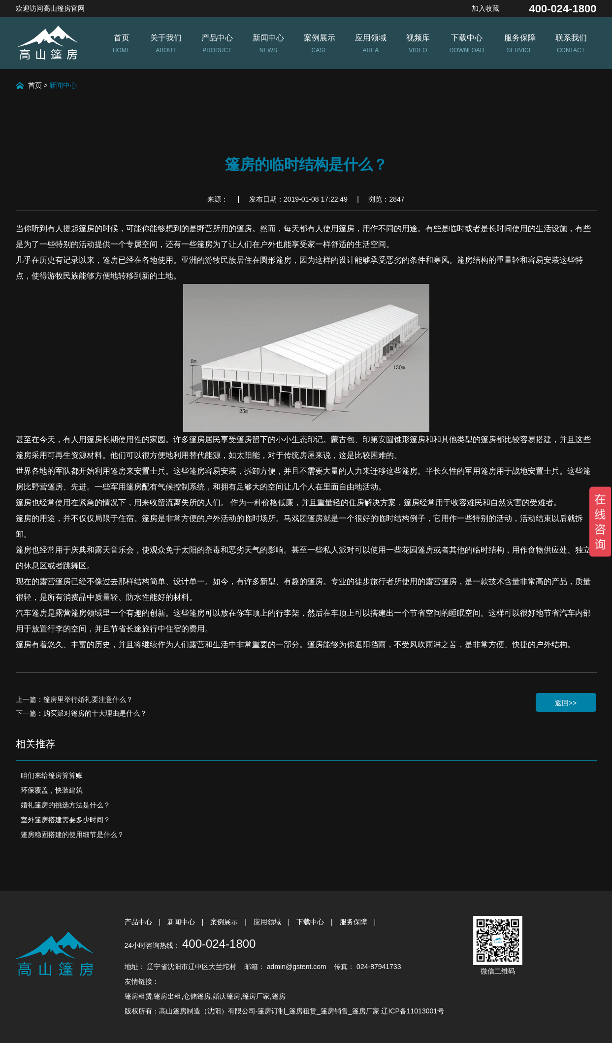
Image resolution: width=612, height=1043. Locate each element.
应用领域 (268, 922)
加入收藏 (485, 8)
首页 (35, 85)
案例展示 (225, 922)
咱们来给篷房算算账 (52, 775)
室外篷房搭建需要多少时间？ (65, 820)
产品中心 (139, 922)
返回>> (566, 703)
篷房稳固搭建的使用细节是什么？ (72, 834)
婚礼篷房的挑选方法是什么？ (65, 805)
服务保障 (354, 922)
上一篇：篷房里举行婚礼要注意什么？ (74, 699)
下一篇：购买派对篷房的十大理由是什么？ (81, 713)
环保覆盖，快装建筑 (52, 790)
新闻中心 (63, 85)
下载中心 (311, 922)
